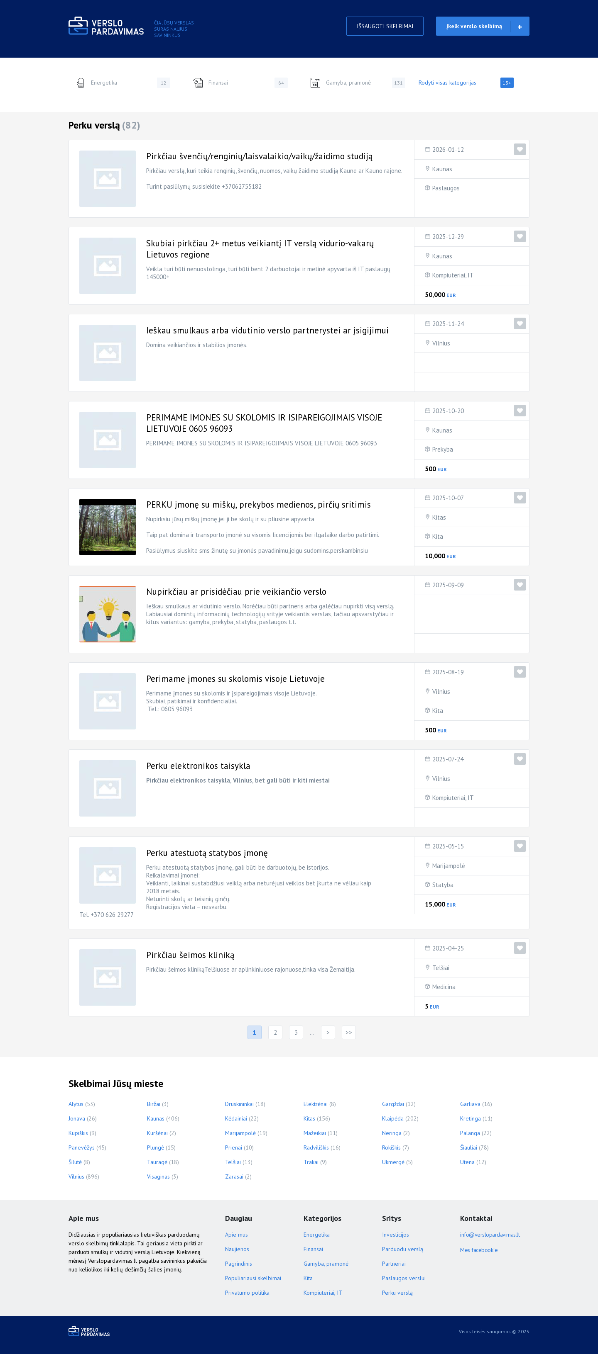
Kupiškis (78, 1133)
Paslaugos (446, 188)
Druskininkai (239, 1104)
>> (349, 1032)
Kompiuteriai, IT (453, 275)
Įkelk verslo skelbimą (474, 26)
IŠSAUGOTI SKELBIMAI (385, 26)
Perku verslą (397, 1292)
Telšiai (440, 968)
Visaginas (158, 1176)
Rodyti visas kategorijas (466, 83)
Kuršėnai (157, 1133)
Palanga (470, 1133)
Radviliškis (316, 1147)
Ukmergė (393, 1162)
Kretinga (470, 1118)
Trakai (311, 1162)
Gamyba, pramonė (357, 83)
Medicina (444, 987)
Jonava (77, 1118)
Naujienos (237, 1249)
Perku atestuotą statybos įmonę (207, 852)
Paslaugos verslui (404, 1278)
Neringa (392, 1133)
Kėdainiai (236, 1118)
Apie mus (236, 1234)
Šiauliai (468, 1147)
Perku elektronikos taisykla (198, 765)
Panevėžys (82, 1147)
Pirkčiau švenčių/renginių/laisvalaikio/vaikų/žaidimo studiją (259, 156)
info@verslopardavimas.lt (490, 1234)
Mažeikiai (315, 1133)
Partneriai (394, 1263)
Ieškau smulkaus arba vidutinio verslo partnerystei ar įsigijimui (267, 330)
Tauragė (157, 1162)
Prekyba (442, 449)
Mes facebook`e (479, 1250)
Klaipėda (393, 1118)
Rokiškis (391, 1147)
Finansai (240, 83)
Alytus (76, 1104)
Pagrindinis (238, 1263)
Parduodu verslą (402, 1249)
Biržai (153, 1104)
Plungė (155, 1147)
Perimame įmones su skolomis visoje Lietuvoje (235, 678)
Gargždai (393, 1104)
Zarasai (234, 1176)
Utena (467, 1162)
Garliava (470, 1104)
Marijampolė (448, 866)
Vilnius (441, 343)
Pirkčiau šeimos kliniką (190, 954)
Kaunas (442, 169)
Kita (437, 536)
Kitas (439, 517)
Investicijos (395, 1234)
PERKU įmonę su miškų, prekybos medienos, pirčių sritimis (258, 504)
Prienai (233, 1147)
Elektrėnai (316, 1104)
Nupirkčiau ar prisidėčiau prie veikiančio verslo (236, 591)
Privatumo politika (247, 1292)
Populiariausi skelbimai (253, 1278)
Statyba (442, 885)
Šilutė (75, 1162)
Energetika (122, 83)
